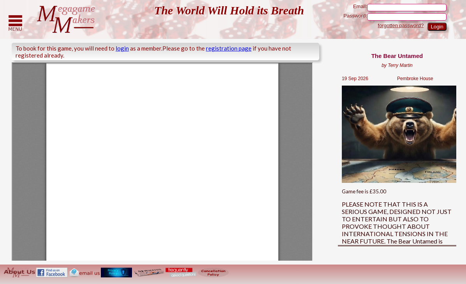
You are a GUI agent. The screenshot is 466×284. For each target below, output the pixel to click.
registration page (228, 48)
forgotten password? (401, 25)
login (122, 48)
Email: (400, 7)
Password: (395, 17)
